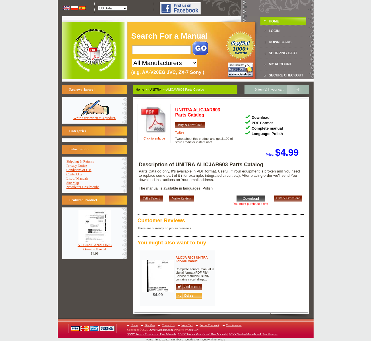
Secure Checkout (286, 75)
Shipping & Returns (80, 161)
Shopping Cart (283, 53)
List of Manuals (77, 178)
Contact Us (74, 174)
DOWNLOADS (280, 42)
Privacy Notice (77, 166)
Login (274, 31)
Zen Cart (193, 329)
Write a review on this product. (94, 116)
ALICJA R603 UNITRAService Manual (192, 259)
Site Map (73, 183)
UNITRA (155, 89)
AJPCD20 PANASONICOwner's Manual (95, 245)
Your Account (233, 325)
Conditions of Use (79, 170)
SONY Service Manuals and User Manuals (151, 334)
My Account (280, 64)
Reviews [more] (82, 89)
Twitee (179, 132)
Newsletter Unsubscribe (83, 187)
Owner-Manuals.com (161, 329)
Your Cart (186, 325)
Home (274, 21)
